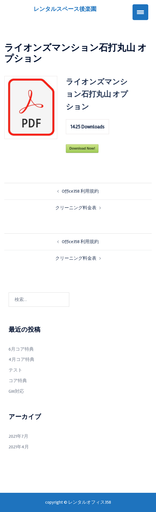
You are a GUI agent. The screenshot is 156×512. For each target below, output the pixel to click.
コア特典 (18, 381)
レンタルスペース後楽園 (64, 9)
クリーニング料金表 (75, 208)
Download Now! (82, 148)
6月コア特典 (21, 349)
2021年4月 (19, 447)
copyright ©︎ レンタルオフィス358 (78, 502)
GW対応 (16, 391)
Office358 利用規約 (80, 191)
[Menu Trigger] (140, 12)
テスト (15, 370)
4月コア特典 (21, 359)
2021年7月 (18, 436)
